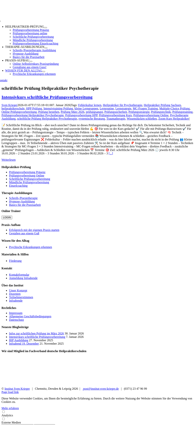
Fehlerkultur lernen (89, 105)
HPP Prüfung (34, 108)
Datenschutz (16, 319)
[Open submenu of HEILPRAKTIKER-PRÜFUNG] (45, 27)
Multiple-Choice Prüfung (174, 108)
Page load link (10, 392)
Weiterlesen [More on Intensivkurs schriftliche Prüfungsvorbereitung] (9, 159)
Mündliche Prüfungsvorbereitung (29, 182)
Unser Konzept (18, 290)
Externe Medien (97, 420)
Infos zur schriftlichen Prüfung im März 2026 (36, 333)
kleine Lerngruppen (86, 108)
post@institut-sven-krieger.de (100, 388)
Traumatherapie (115, 118)
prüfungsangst (94, 111)
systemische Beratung (91, 118)
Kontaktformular (19, 274)
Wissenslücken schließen (142, 118)
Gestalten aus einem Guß (24, 233)
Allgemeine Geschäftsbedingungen (30, 316)
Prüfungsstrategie (139, 111)
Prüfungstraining (182, 111)
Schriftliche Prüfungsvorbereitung (29, 178)
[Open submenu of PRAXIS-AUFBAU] (30, 61)
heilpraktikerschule (13, 108)
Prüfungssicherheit (115, 111)
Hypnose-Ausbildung (22, 201)
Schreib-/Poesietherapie (23, 198)
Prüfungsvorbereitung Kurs (115, 115)
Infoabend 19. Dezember (24, 343)
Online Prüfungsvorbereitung (19, 111)
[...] (111, 153)
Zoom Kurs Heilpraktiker (173, 118)
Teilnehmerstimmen (21, 297)
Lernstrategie (123, 108)
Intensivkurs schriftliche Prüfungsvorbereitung (47, 97)
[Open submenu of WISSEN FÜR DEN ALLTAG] (43, 71)
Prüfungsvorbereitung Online (150, 115)
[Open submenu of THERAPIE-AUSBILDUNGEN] (45, 47)
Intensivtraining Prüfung (58, 108)
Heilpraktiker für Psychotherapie (122, 105)
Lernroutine (107, 108)
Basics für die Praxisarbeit (25, 204)
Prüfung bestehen (48, 111)
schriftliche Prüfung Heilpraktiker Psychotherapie (47, 118)
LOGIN (7, 217)
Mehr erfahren (10, 408)
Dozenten (15, 293)
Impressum (15, 313)
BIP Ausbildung (18, 340)
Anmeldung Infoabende (23, 278)
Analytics (97, 413)
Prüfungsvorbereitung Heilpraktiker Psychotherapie (33, 115)
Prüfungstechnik (161, 111)
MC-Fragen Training (145, 108)
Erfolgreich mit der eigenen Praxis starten (34, 230)
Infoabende (16, 300)
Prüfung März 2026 (72, 111)
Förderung (15, 260)
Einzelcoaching (18, 185)
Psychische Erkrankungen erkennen (30, 247)
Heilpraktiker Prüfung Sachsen (162, 105)
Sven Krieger (10, 105)
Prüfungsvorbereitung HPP (81, 115)
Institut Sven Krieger (17, 388)
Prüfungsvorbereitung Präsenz (27, 172)
